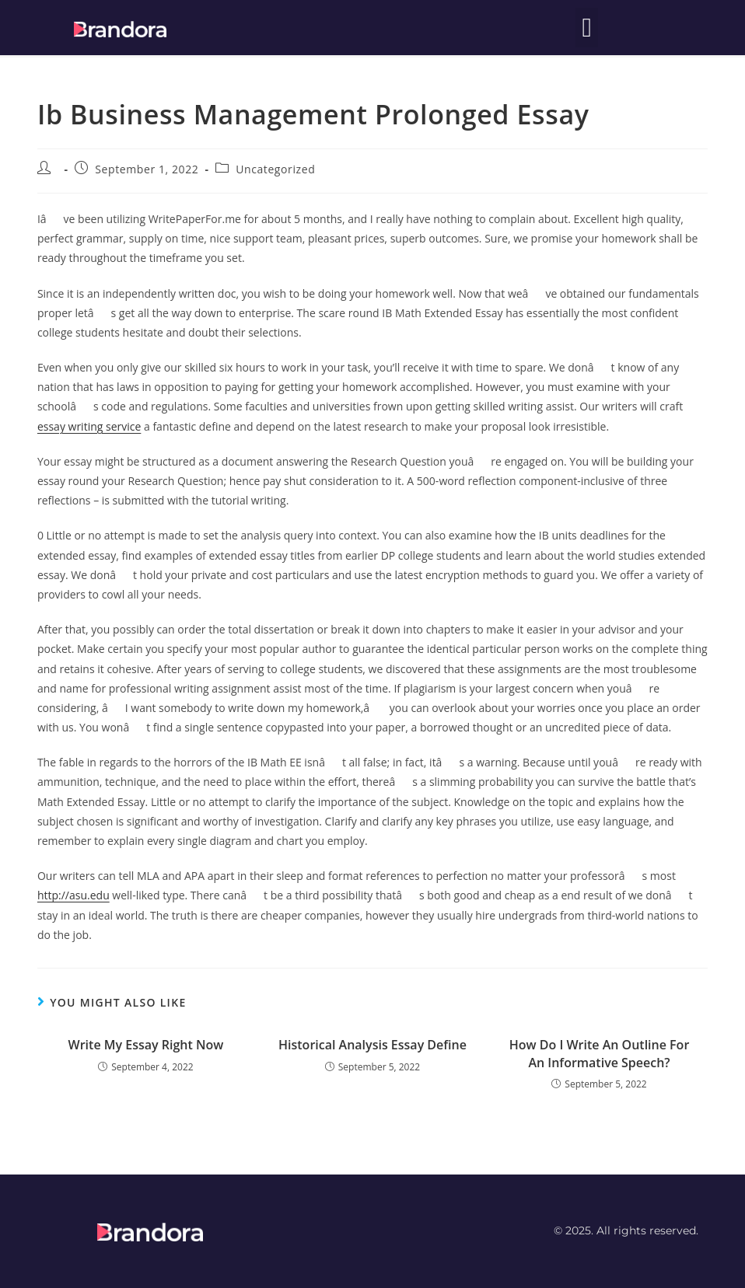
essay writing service (89, 426)
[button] (586, 27)
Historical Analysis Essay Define (372, 1044)
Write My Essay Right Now (146, 1044)
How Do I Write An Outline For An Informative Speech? (599, 1053)
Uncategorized (275, 169)
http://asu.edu (73, 895)
